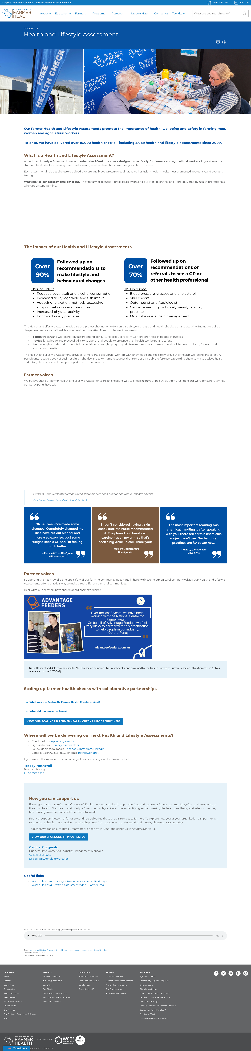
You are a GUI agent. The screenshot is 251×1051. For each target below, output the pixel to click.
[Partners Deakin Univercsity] (80, 1040)
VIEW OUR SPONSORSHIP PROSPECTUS (58, 836)
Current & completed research (119, 980)
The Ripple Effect (147, 1014)
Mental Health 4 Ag (149, 1001)
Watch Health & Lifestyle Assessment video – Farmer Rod (68, 885)
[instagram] (245, 973)
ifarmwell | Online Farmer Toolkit (155, 997)
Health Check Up (94, 950)
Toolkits (177, 13)
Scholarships (84, 985)
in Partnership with (44, 1039)
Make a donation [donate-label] (221, 2)
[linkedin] (238, 973)
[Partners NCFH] (18, 1040)
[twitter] (223, 973)
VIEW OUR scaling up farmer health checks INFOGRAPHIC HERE (73, 721)
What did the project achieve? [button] (46, 711)
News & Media (10, 1005)
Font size (244, 2)
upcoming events (62, 741)
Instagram (85, 749)
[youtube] (230, 973)
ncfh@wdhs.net (88, 752)
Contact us (161, 13)
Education (61, 13)
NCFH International (13, 1001)
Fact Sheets (48, 989)
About (44, 13)
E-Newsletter (10, 989)
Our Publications (113, 989)
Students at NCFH (87, 989)
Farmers (80, 13)
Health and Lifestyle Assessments (72, 950)
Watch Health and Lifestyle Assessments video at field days (69, 881)
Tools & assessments (52, 1001)
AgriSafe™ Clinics (148, 976)
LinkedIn (99, 749)
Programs (98, 13)
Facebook (71, 749)
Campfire (47, 985)
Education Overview (88, 976)
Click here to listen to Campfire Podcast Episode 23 (60, 500)
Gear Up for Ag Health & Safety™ (155, 993)
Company (9, 972)
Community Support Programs (154, 980)
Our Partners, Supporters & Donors (20, 1014)
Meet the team (10, 997)
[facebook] (216, 973)
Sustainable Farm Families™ (153, 1010)
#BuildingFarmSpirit (52, 980)
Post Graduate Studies (89, 980)
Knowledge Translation (116, 985)
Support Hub (139, 13)
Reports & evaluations (116, 993)
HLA (104, 950)
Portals (7, 1018)
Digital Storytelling (148, 989)
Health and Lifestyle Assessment (43, 950)
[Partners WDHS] (64, 1040)
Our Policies (9, 1010)
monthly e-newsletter (65, 745)
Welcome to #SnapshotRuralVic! (57, 997)
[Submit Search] (245, 13)
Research (118, 13)
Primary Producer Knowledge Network (158, 1005)
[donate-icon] (209, 2)
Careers (7, 980)
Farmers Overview (51, 976)
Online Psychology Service (55, 993)
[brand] (16, 13)
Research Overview (114, 976)
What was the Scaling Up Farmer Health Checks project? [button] (62, 702)
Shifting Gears (146, 985)
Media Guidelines (11, 993)
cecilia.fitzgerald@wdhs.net (50, 858)
